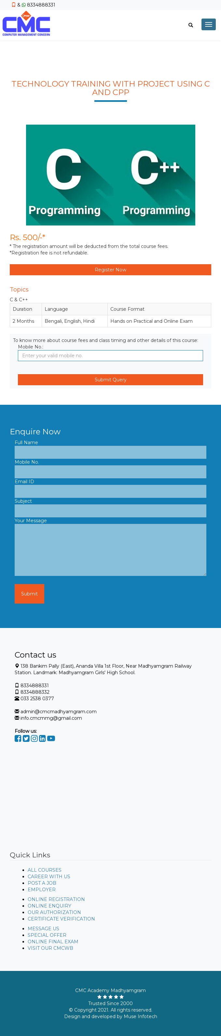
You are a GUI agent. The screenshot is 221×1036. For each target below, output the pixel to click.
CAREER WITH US (49, 876)
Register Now (110, 270)
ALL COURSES (45, 870)
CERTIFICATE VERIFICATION (61, 919)
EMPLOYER (42, 890)
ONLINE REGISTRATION (56, 899)
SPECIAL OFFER (47, 935)
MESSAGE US (43, 929)
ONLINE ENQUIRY (49, 906)
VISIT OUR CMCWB (50, 948)
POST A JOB (42, 883)
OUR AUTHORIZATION (54, 912)
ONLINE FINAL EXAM (53, 942)
